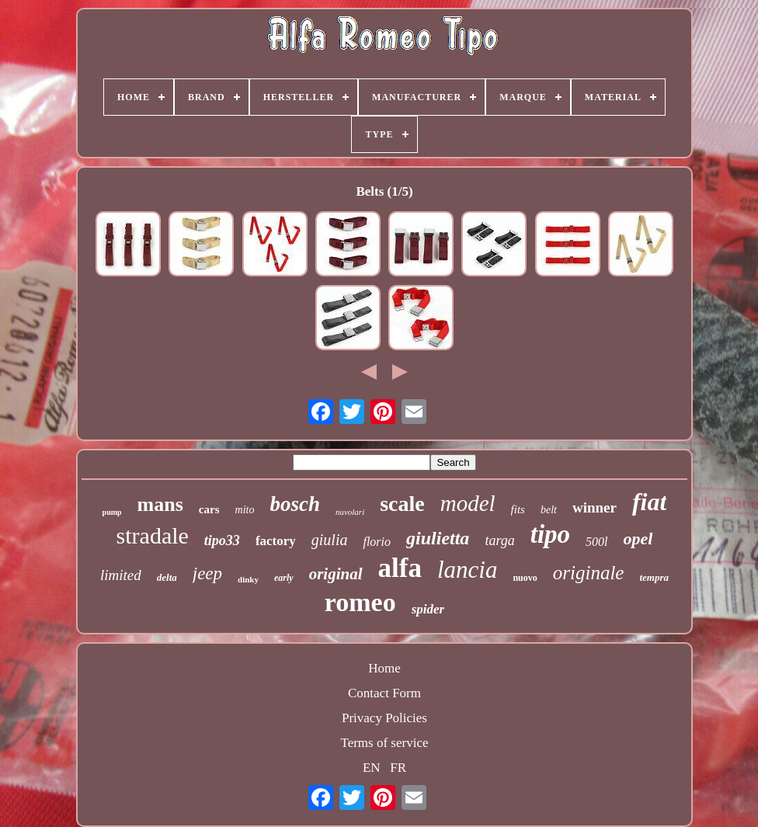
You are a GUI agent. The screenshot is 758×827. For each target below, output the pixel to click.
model (467, 503)
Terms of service (384, 742)
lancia (467, 569)
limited (120, 575)
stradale (152, 535)
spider (428, 609)
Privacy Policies (384, 718)
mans (160, 504)
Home (384, 668)
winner (594, 507)
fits (518, 509)
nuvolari (350, 511)
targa (499, 540)
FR (398, 767)
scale (402, 504)
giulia (329, 539)
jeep (207, 573)
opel (638, 538)
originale (588, 572)
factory (276, 540)
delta (167, 577)
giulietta (437, 538)
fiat (649, 502)
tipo (550, 534)
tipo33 (222, 540)
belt (549, 510)
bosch (294, 504)
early (284, 577)
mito (245, 510)
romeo (360, 602)
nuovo (525, 577)
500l (596, 541)
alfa (400, 568)
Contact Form (384, 693)
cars (209, 509)
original (336, 574)
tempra (654, 577)
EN (372, 767)
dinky (248, 579)
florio (377, 541)
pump (112, 512)
